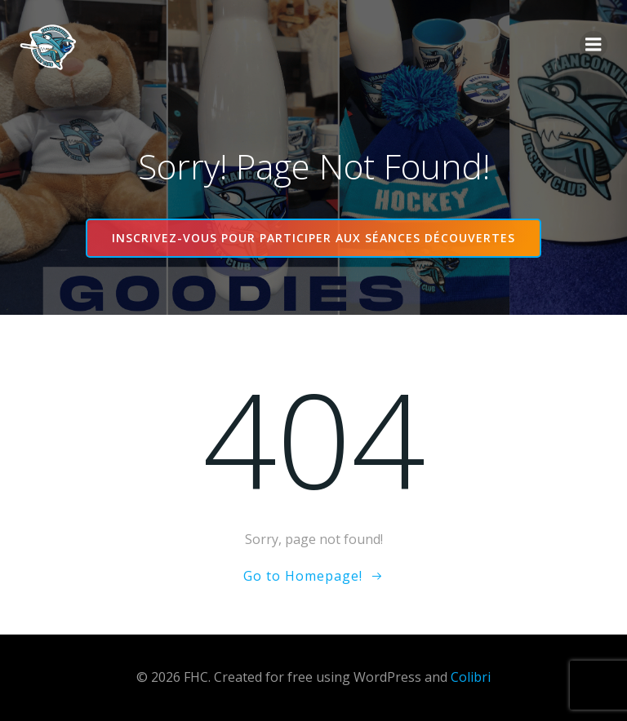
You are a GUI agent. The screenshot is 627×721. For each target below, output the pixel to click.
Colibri (471, 677)
